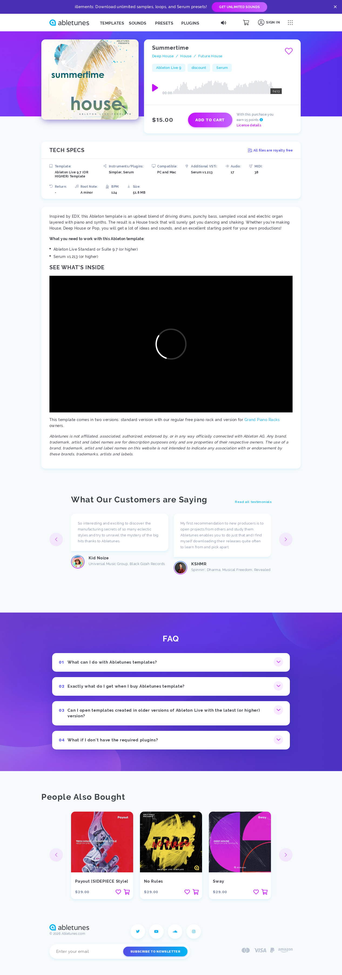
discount (199, 68)
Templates (112, 23)
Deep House (163, 56)
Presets (164, 23)
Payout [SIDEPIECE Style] (101, 881)
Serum (222, 68)
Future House (210, 56)
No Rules (153, 881)
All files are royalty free (270, 150)
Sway (218, 881)
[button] (286, 539)
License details (249, 125)
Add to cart (210, 119)
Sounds (137, 23)
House (186, 56)
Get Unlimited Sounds (239, 7)
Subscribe (155, 951)
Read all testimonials (253, 502)
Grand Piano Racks (262, 420)
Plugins (190, 23)
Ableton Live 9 (168, 68)
